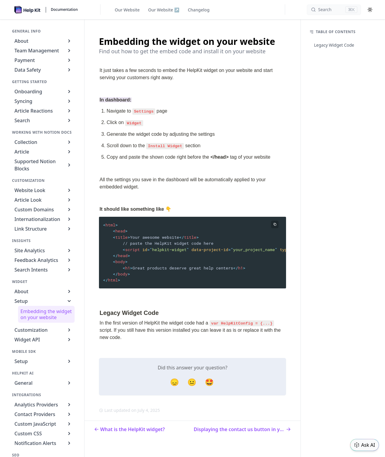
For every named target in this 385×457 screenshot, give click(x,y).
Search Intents (43, 269)
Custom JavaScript (43, 424)
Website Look (43, 190)
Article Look (43, 200)
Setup (43, 301)
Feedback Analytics (43, 260)
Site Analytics (43, 250)
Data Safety (43, 70)
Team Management (43, 50)
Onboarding (43, 91)
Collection (43, 142)
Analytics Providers (43, 404)
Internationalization (43, 219)
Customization (43, 330)
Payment (43, 60)
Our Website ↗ (163, 10)
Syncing (43, 101)
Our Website (127, 10)
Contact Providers (43, 414)
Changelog (198, 10)
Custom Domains (43, 209)
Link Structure (43, 228)
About (43, 41)
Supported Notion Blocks (43, 165)
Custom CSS (43, 433)
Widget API (43, 339)
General (43, 383)
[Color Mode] (370, 10)
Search (43, 120)
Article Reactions (43, 110)
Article (43, 151)
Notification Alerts (43, 443)
